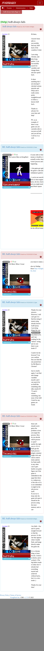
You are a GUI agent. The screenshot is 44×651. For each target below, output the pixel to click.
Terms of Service (15, 595)
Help (31, 8)
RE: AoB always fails (11, 147)
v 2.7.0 (26, 597)
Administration (20, 8)
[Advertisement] (19, 17)
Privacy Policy (4, 595)
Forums (9, 8)
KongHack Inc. (15, 597)
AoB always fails (9, 26)
